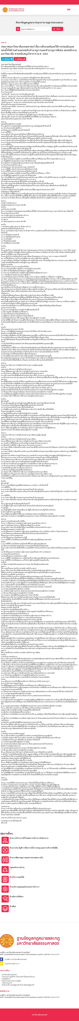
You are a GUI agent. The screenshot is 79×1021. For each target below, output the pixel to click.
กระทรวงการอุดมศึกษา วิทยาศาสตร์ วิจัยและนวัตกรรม (18, 977)
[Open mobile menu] (69, 10)
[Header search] (74, 10)
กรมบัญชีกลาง (6, 979)
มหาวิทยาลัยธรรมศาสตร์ (9, 975)
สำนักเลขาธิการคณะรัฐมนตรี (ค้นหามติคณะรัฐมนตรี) (18, 985)
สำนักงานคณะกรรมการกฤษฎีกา (11, 981)
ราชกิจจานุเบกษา (7, 983)
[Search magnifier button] (57, 29)
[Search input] (36, 29)
